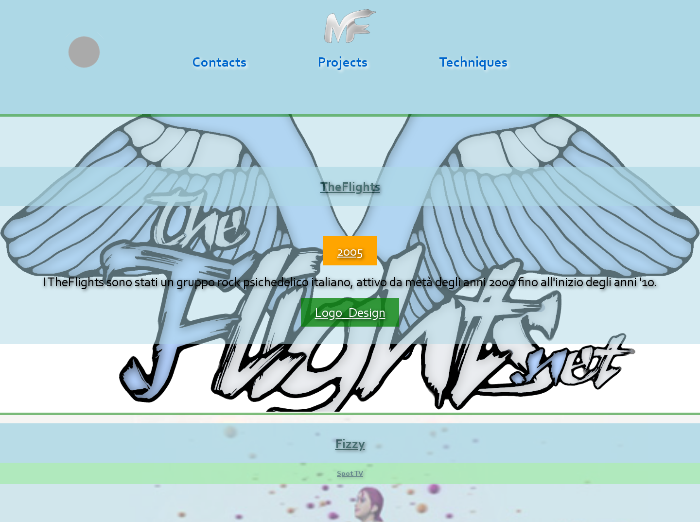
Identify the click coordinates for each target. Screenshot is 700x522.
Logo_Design (350, 312)
